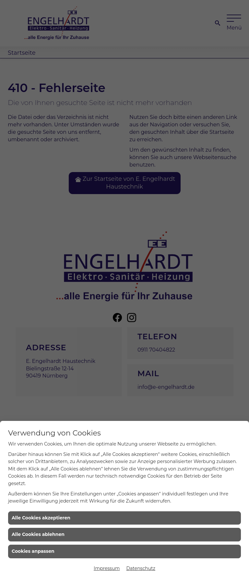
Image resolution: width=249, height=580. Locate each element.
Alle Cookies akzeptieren (41, 518)
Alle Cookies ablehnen (38, 534)
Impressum (107, 568)
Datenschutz (140, 568)
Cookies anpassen (33, 551)
